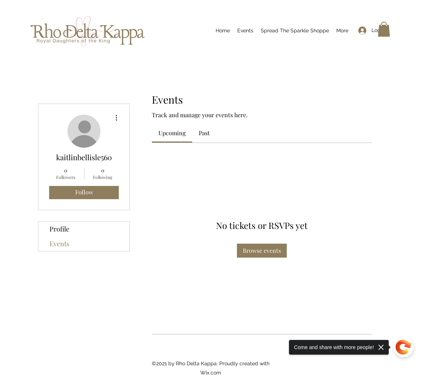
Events (59, 243)
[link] (172, 133)
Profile (59, 229)
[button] (384, 29)
